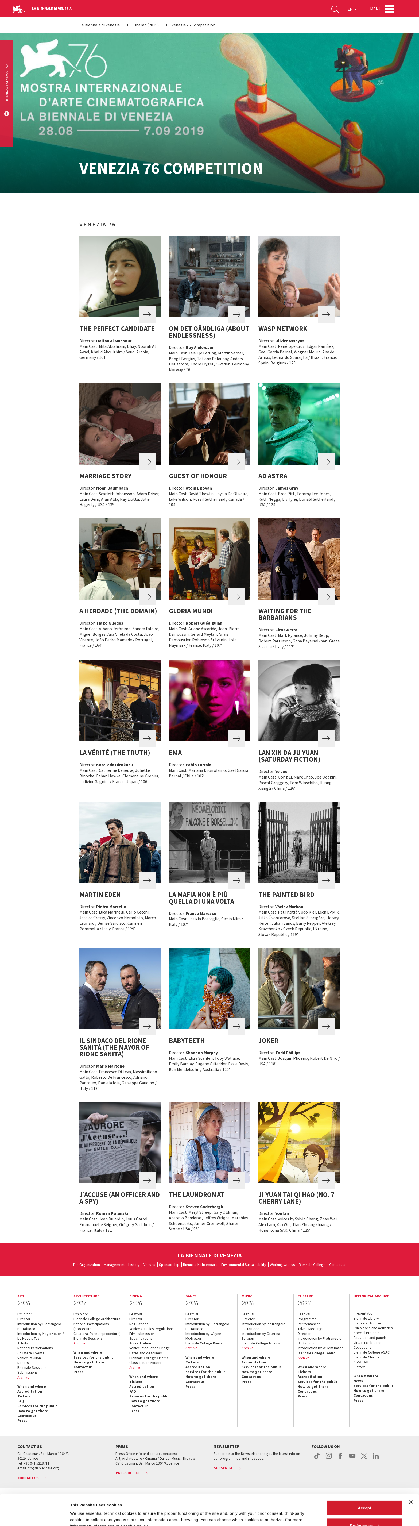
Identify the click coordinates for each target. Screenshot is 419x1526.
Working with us (282, 1264)
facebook (340, 1458)
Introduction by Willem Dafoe (321, 1348)
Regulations (138, 1323)
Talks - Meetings (310, 1328)
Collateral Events (30, 1353)
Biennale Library (366, 1318)
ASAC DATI (362, 1361)
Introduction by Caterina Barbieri (261, 1336)
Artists (22, 1343)
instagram (328, 1458)
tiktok (317, 1458)
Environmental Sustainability (243, 1264)
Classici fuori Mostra (145, 1362)
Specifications (140, 1338)
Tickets (24, 1396)
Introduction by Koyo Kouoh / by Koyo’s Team (40, 1336)
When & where (366, 1376)
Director (23, 1318)
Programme (307, 1318)
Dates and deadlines (145, 1353)
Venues (149, 1264)
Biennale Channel (367, 1357)
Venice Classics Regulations (151, 1328)
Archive (23, 1377)
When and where (31, 1386)
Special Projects (367, 1332)
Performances (309, 1323)
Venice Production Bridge (149, 1348)
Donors (23, 1362)
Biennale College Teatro (317, 1353)
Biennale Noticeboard (200, 1264)
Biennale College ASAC (372, 1352)
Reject (364, 1511)
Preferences (364, 1494)
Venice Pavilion (29, 1357)
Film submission (142, 1333)
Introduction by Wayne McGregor (203, 1336)
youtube (352, 1458)
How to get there (32, 1410)
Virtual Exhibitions (367, 1342)
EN (352, 9)
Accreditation (29, 1391)
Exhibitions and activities (373, 1327)
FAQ (20, 1400)
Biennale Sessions (31, 1367)
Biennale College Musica (261, 1343)
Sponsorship (169, 1264)
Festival (135, 1314)
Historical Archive (367, 1323)
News (358, 1380)
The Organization (86, 1264)
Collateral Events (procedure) (97, 1333)
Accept (364, 1476)
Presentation (364, 1313)
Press (22, 1420)
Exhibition (25, 1314)
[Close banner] (411, 1471)
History (134, 1264)
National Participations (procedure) (91, 1326)
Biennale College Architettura (96, 1318)
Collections (362, 1347)
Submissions (27, 1372)
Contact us (337, 1264)
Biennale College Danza (204, 1343)
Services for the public (37, 1406)
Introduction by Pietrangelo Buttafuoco (39, 1326)
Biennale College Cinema (149, 1357)
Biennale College (312, 1264)
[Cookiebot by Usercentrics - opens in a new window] (34, 1516)
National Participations (35, 1348)
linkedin (375, 1458)
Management (114, 1264)
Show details (82, 1509)
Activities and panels (370, 1337)
